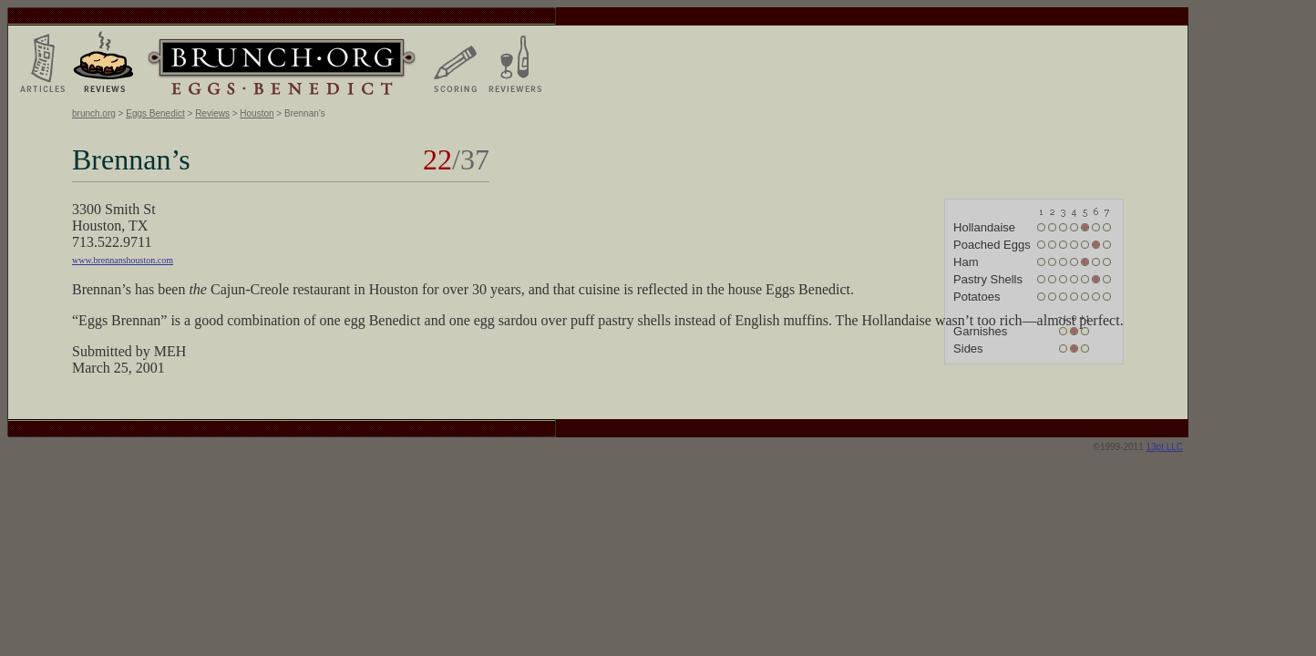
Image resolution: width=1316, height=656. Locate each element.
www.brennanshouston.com (122, 260)
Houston (256, 113)
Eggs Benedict (155, 113)
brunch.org (94, 113)
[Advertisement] (1261, 280)
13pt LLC (1165, 447)
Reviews (212, 113)
